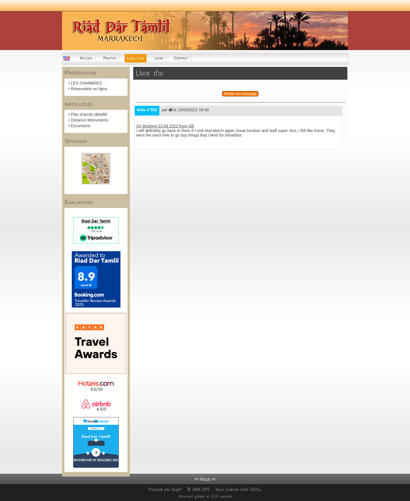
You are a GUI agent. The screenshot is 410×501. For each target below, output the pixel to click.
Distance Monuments (89, 120)
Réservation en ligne (89, 88)
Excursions (80, 125)
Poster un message (240, 94)
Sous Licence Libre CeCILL (239, 489)
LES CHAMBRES (86, 83)
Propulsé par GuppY (166, 489)
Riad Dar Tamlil (96, 436)
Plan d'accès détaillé (89, 114)
